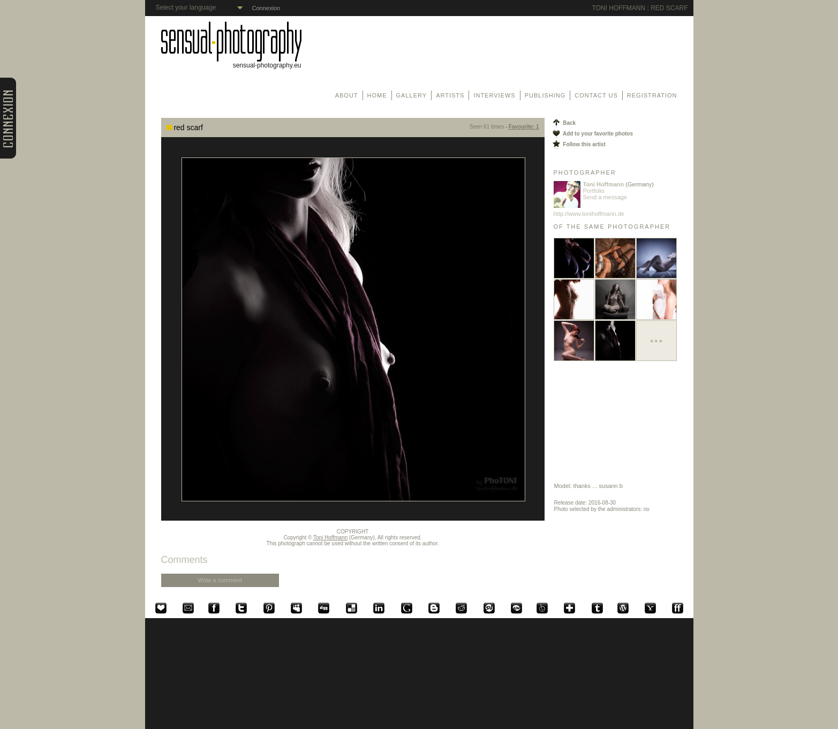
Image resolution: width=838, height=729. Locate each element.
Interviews (494, 95)
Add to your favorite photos (592, 134)
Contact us (596, 95)
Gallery (411, 95)
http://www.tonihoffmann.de (589, 214)
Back (563, 123)
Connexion (266, 8)
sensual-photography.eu (231, 62)
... (656, 336)
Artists (450, 95)
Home (377, 95)
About (346, 95)
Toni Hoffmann (330, 537)
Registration (652, 95)
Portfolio (594, 190)
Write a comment (220, 580)
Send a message (605, 197)
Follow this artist (578, 144)
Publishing (545, 95)
